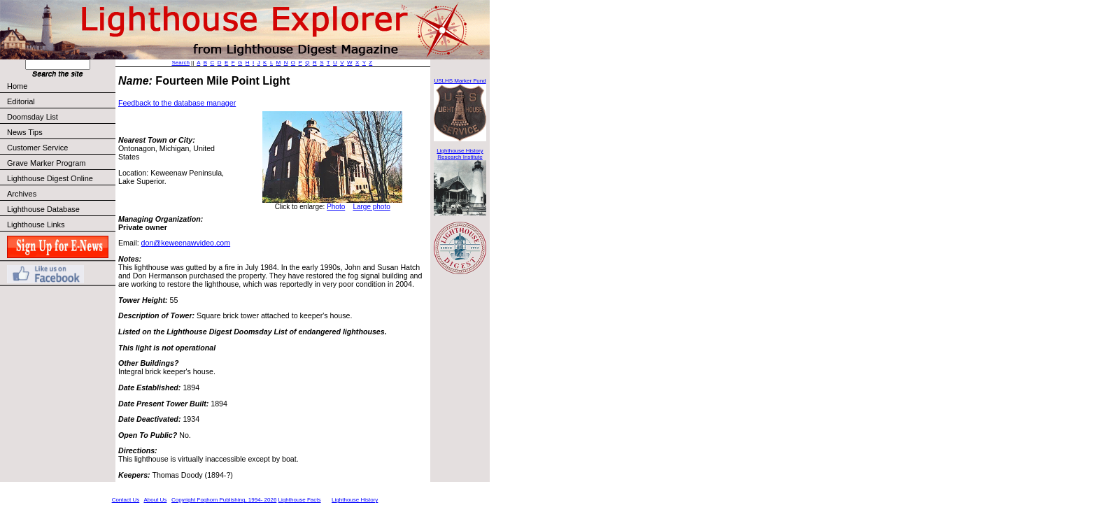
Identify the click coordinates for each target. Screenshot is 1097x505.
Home (17, 86)
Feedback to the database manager (177, 103)
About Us (155, 500)
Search (181, 62)
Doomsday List (32, 117)
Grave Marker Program (46, 163)
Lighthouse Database (43, 209)
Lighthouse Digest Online (50, 178)
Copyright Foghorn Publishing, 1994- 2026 (223, 500)
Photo (336, 207)
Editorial (60, 101)
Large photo (371, 207)
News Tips (25, 132)
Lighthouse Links (36, 224)
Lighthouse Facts (299, 500)
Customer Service (60, 147)
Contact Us (126, 500)
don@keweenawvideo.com (186, 243)
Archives (21, 194)
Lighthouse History (355, 500)
